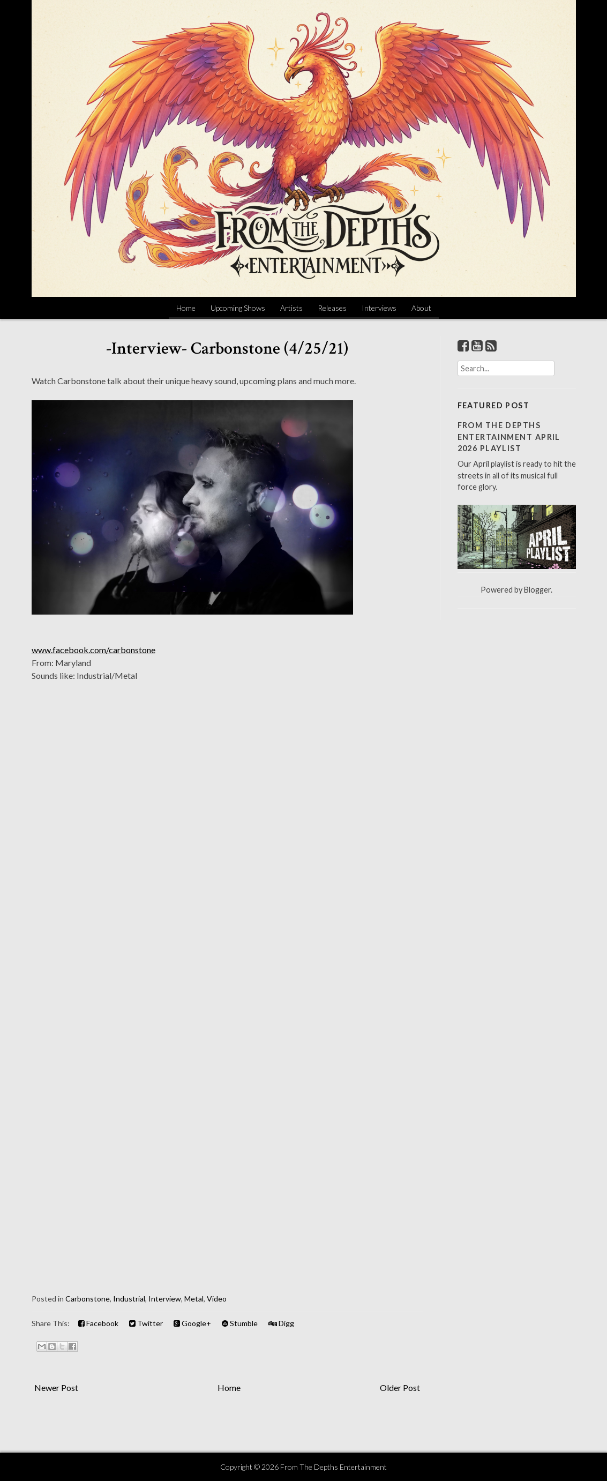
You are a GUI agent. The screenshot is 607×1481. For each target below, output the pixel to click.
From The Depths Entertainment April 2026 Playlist (509, 437)
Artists (291, 307)
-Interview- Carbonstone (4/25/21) (227, 349)
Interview (164, 1298)
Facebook (98, 1323)
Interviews (379, 307)
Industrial (129, 1298)
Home (186, 307)
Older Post (400, 1387)
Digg (281, 1323)
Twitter (146, 1323)
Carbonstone (87, 1298)
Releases (332, 307)
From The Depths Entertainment (333, 1466)
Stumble (240, 1323)
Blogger (537, 589)
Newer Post (56, 1387)
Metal (194, 1298)
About (421, 307)
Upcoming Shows (238, 307)
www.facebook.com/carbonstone (93, 650)
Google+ (192, 1323)
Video (217, 1298)
